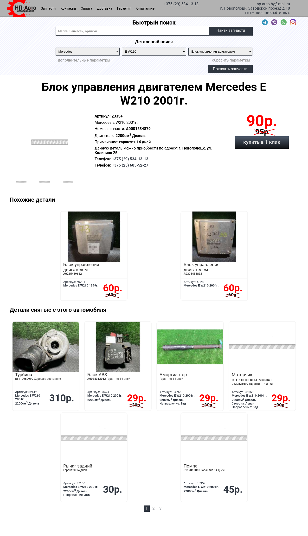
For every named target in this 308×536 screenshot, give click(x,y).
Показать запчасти (230, 69)
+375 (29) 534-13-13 (181, 4)
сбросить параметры (231, 60)
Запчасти (48, 8)
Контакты (68, 8)
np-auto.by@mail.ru (273, 4)
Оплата (86, 8)
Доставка (104, 8)
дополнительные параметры (84, 60)
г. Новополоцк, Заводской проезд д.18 (255, 8)
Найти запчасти (230, 30)
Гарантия (124, 8)
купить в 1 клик (261, 142)
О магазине (145, 8)
